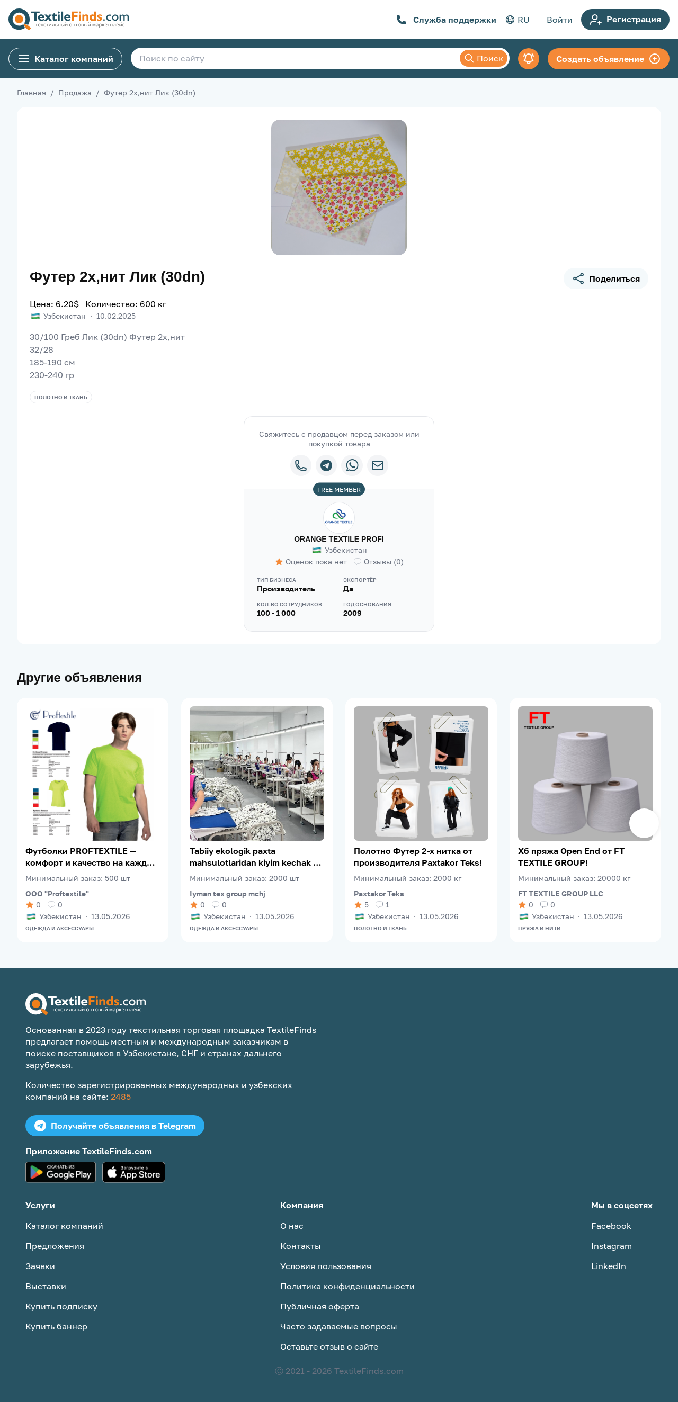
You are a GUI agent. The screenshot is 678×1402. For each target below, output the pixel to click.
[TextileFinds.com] (68, 19)
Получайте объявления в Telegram (115, 1125)
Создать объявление (608, 58)
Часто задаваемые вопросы (338, 1326)
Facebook (611, 1225)
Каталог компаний (65, 58)
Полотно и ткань (60, 397)
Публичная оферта (319, 1306)
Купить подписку (61, 1306)
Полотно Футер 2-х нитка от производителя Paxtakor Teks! (418, 857)
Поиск (483, 58)
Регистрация (625, 19)
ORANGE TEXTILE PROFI (339, 539)
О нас (292, 1225)
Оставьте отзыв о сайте (329, 1346)
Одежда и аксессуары (59, 928)
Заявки (40, 1266)
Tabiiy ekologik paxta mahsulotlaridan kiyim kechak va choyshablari (256, 857)
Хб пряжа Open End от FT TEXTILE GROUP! (571, 857)
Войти (560, 19)
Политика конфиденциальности (347, 1286)
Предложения (54, 1246)
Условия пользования (325, 1266)
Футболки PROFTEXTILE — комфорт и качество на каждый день (91, 857)
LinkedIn (608, 1266)
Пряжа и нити (539, 928)
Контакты (300, 1246)
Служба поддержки (446, 19)
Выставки (45, 1286)
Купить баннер (56, 1326)
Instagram (611, 1246)
